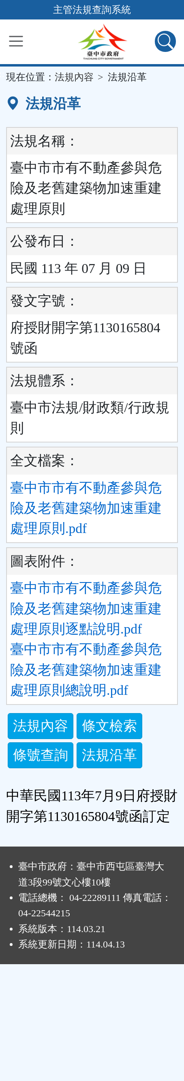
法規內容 (74, 77)
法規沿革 (109, 755)
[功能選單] (16, 41)
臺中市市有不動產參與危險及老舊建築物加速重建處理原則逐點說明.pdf (86, 608)
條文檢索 (109, 725)
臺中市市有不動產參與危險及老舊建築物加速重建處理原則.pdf (86, 508)
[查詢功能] (165, 41)
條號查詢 (40, 755)
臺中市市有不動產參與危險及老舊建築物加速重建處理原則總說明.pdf (86, 670)
